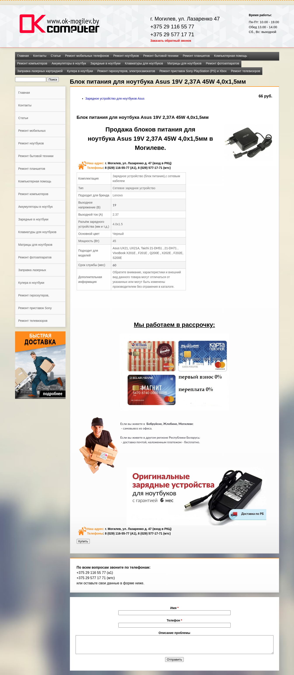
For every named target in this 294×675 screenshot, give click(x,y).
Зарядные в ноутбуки (105, 63)
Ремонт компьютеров (32, 63)
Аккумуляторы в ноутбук (69, 63)
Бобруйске (154, 424)
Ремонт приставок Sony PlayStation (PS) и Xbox (193, 71)
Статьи (56, 55)
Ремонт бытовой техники (160, 55)
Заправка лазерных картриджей (40, 71)
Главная (23, 55)
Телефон (174, 620)
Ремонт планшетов (196, 55)
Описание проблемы (174, 633)
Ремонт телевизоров (245, 71)
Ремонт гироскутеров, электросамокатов (126, 71)
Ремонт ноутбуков (126, 55)
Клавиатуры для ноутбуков (144, 63)
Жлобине (170, 424)
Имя (174, 608)
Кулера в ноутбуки (80, 71)
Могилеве (185, 424)
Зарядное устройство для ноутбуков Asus (115, 98)
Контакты (39, 55)
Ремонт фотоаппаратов (222, 63)
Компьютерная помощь (230, 55)
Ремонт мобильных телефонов (87, 55)
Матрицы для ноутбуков (184, 63)
